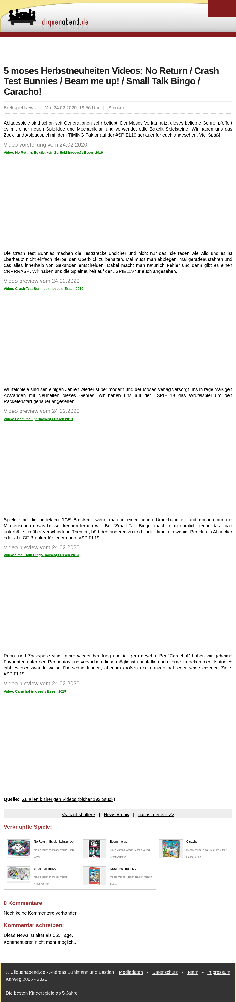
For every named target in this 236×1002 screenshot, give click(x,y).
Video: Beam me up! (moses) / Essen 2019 (38, 419)
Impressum (218, 972)
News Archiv (116, 814)
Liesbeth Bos (193, 856)
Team (192, 972)
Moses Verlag (60, 850)
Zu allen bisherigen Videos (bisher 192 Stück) (68, 799)
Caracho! (178, 842)
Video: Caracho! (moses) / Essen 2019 (35, 691)
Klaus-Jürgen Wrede (121, 850)
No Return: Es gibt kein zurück (40, 842)
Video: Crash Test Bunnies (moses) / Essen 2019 (43, 288)
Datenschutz (165, 972)
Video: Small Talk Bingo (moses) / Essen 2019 (41, 555)
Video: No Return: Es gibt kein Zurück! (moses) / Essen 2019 (53, 152)
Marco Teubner (42, 850)
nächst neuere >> (156, 814)
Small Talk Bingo (31, 869)
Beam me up (105, 842)
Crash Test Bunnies (109, 869)
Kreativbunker (118, 856)
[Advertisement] (118, 50)
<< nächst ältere (78, 814)
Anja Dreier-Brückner (215, 850)
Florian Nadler (135, 876)
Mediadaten (131, 972)
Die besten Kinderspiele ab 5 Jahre (41, 993)
